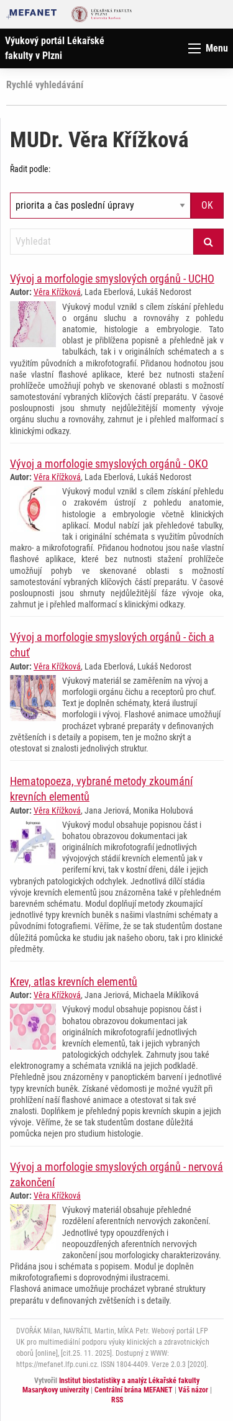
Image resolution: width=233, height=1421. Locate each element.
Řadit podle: (30, 169)
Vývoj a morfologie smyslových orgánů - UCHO (112, 278)
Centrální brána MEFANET (133, 1390)
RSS (117, 1400)
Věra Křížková (57, 292)
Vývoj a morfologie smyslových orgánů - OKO (109, 463)
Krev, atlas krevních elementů (73, 981)
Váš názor (193, 1390)
